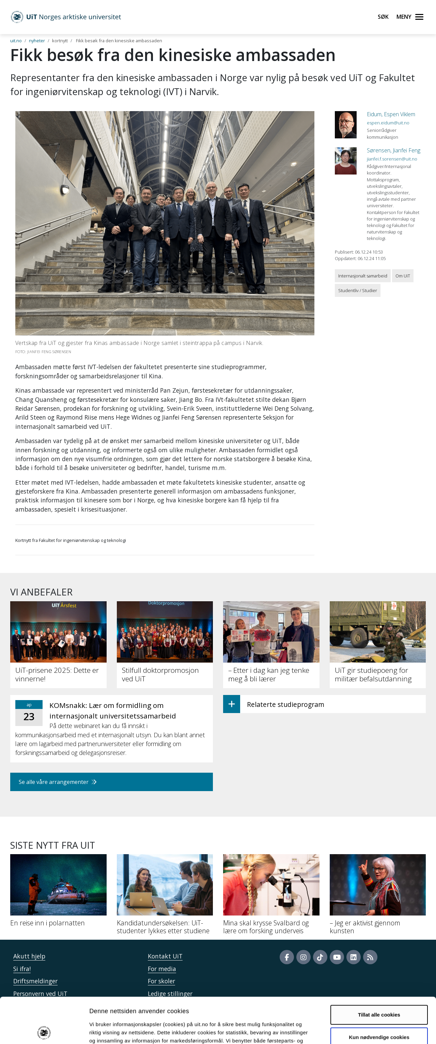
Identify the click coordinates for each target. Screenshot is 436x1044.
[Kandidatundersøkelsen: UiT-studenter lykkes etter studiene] (165, 897)
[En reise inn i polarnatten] (58, 893)
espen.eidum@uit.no (388, 123)
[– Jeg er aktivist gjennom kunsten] (378, 897)
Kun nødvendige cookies (379, 991)
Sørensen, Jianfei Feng (393, 150)
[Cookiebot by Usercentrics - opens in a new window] (44, 1031)
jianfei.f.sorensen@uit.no (392, 159)
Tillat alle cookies (379, 969)
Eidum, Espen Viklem (391, 114)
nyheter (37, 40)
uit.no (16, 40)
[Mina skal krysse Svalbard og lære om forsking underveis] (271, 897)
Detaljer (362, 1030)
